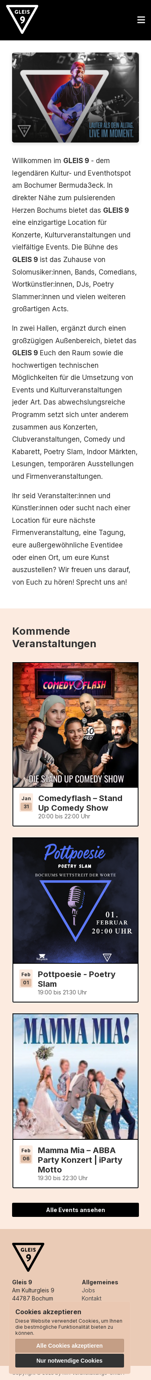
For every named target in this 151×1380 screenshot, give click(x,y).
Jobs (88, 1290)
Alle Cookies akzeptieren (69, 1345)
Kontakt (91, 1298)
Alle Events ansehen (75, 1209)
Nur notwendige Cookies (69, 1360)
